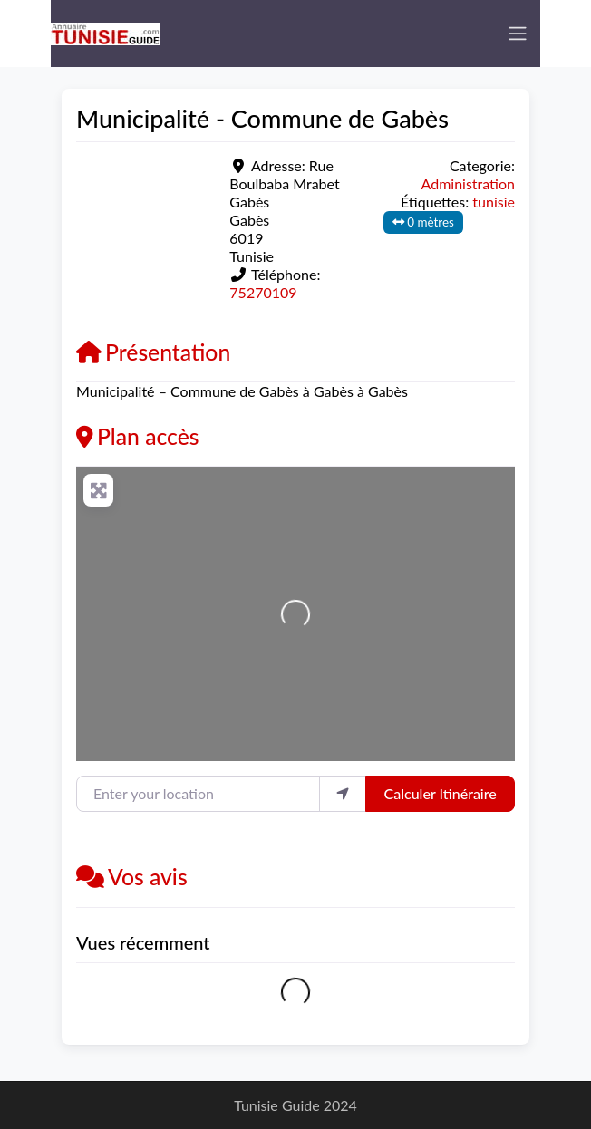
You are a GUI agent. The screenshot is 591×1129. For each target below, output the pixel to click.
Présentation (153, 352)
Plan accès (137, 436)
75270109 (262, 292)
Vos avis (132, 877)
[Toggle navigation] (517, 33)
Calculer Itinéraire (440, 793)
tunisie (493, 201)
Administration (468, 183)
